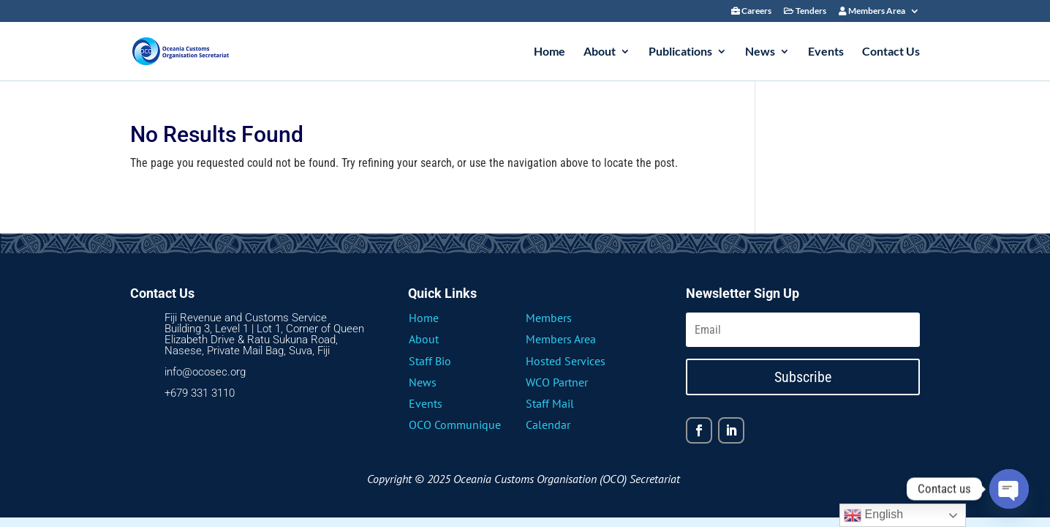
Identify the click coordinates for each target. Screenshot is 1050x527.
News (760, 52)
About (599, 52)
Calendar (548, 424)
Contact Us (891, 52)
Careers (751, 11)
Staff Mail (550, 403)
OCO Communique (455, 424)
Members (549, 317)
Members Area (872, 11)
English (873, 515)
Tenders (805, 11)
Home (549, 52)
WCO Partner (557, 382)
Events (826, 52)
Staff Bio (430, 361)
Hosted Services (565, 361)
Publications (680, 52)
